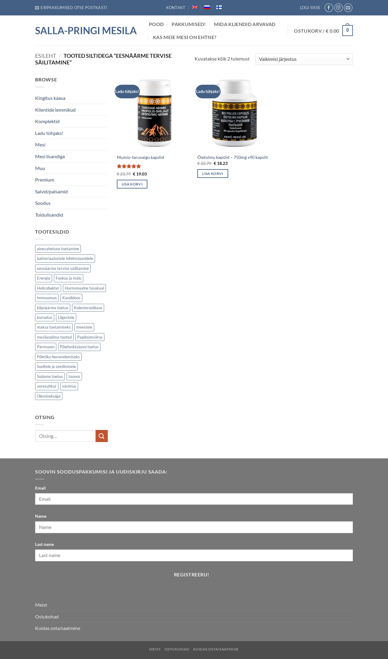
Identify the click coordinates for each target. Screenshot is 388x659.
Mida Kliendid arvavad (245, 24)
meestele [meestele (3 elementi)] (84, 327)
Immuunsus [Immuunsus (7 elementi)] (47, 297)
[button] (71, 7)
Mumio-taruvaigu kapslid (140, 157)
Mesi (40, 144)
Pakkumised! (189, 24)
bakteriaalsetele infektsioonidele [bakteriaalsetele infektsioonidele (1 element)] (65, 258)
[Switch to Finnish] (219, 7)
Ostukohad (47, 616)
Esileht (45, 55)
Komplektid (47, 121)
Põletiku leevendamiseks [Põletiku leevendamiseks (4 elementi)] (58, 356)
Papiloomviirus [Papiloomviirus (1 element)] (90, 337)
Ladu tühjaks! (49, 133)
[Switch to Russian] (207, 7)
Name (40, 516)
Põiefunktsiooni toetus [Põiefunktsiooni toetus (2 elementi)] (79, 346)
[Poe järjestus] (304, 59)
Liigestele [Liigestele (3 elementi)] (66, 317)
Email (40, 487)
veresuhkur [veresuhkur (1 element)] (47, 386)
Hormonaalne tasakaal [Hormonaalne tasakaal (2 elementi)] (84, 288)
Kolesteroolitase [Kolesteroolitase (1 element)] (88, 307)
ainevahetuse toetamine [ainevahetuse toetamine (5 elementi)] (58, 248)
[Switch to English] (195, 7)
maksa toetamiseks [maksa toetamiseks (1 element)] (54, 327)
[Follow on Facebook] (328, 7)
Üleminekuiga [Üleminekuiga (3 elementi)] (49, 396)
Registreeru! (191, 574)
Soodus (43, 203)
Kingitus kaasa (50, 98)
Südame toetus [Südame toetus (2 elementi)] (50, 376)
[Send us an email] (348, 7)
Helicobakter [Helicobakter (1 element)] (48, 288)
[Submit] (102, 436)
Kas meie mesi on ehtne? (184, 37)
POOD (156, 24)
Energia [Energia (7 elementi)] (43, 278)
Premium (44, 179)
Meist (41, 605)
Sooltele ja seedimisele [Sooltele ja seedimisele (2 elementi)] (56, 366)
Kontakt (176, 7)
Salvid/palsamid (51, 191)
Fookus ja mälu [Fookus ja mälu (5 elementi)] (68, 278)
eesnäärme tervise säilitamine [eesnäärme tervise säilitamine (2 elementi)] (63, 268)
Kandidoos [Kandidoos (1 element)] (71, 297)
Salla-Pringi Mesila (86, 30)
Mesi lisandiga (50, 156)
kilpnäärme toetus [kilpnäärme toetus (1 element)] (52, 307)
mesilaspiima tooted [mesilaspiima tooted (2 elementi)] (54, 337)
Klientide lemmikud (55, 110)
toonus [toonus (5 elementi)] (74, 376)
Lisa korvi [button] (132, 184)
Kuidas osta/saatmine (57, 628)
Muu (40, 168)
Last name (44, 544)
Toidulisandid (49, 215)
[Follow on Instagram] (338, 7)
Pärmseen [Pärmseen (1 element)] (45, 346)
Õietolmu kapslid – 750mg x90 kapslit (232, 157)
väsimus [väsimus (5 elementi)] (69, 386)
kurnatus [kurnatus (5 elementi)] (44, 317)
